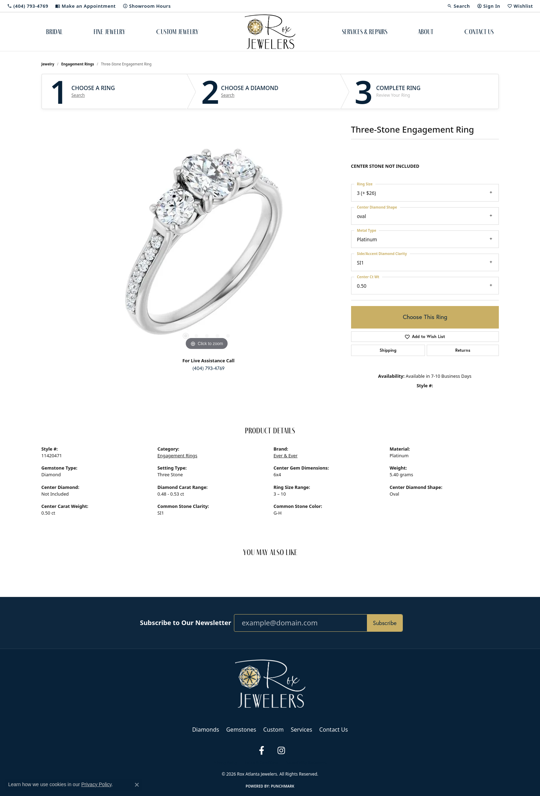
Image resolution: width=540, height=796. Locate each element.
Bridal (54, 32)
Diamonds (205, 729)
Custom (273, 729)
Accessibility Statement (305, 762)
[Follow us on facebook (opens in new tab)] (262, 751)
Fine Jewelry (109, 32)
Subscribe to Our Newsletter (185, 622)
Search (78, 95)
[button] (458, 6)
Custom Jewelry (177, 32)
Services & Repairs (364, 32)
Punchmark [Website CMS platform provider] (282, 786)
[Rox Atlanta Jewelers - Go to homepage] (270, 683)
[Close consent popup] (137, 785)
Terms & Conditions (261, 762)
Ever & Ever (286, 455)
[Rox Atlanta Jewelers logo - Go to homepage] (270, 31)
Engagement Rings (77, 64)
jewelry (48, 64)
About (425, 32)
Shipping (388, 350)
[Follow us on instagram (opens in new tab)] (281, 751)
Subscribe (384, 622)
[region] (206, 246)
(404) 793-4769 (208, 368)
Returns (462, 350)
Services (301, 729)
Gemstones (241, 729)
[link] (27, 6)
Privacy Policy (225, 762)
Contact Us (479, 32)
